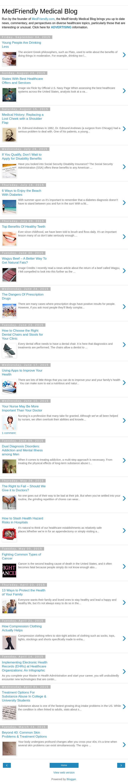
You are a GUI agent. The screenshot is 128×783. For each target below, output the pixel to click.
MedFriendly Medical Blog (39, 11)
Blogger (71, 779)
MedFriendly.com (43, 19)
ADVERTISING (61, 27)
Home (64, 765)
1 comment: (9, 432)
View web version (64, 772)
